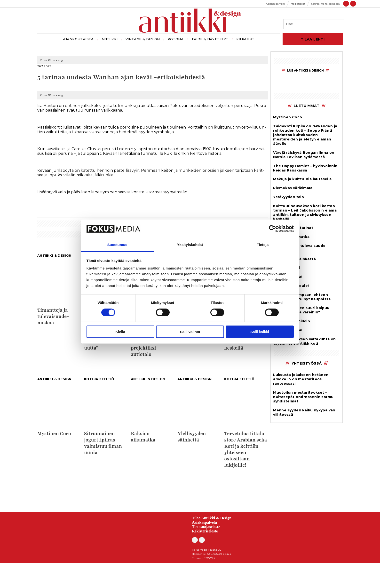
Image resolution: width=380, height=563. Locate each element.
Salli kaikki (259, 332)
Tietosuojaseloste (206, 527)
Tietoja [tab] (263, 245)
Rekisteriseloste (205, 531)
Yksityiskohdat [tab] (190, 245)
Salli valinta (190, 332)
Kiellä (120, 332)
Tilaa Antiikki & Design (211, 518)
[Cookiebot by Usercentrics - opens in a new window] (272, 228)
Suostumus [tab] (117, 245)
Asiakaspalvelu (204, 522)
